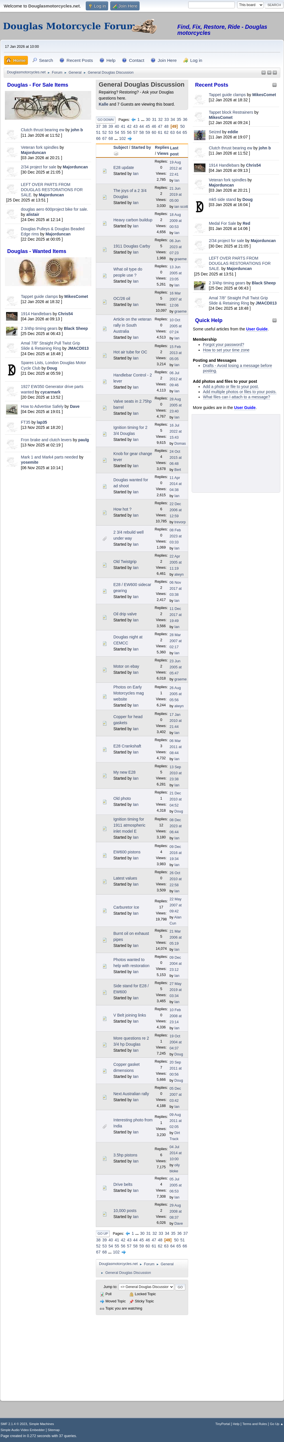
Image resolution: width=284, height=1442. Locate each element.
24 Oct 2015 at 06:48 (175, 458)
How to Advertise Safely (42, 406)
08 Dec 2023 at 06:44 (175, 826)
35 (179, 119)
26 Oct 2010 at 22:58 (175, 879)
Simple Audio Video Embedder (23, 1430)
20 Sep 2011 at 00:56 (175, 1068)
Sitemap (54, 1430)
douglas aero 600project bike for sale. (54, 209)
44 (141, 126)
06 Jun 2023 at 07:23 (175, 247)
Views (162, 153)
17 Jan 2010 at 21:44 (175, 721)
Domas (180, 444)
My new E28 (124, 772)
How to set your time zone (226, 350)
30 (148, 119)
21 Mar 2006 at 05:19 (175, 937)
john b (77, 130)
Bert (177, 470)
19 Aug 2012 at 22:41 (175, 168)
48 (166, 126)
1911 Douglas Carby (131, 246)
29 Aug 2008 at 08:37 (175, 1211)
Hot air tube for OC (130, 352)
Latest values (125, 878)
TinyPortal (222, 1424)
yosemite (30, 462)
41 (123, 126)
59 (148, 132)
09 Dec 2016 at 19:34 (175, 853)
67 (104, 138)
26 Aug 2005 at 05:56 (175, 694)
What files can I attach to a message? (236, 397)
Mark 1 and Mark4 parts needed (49, 457)
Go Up (103, 1233)
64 (178, 132)
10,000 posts (124, 1210)
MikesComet (76, 296)
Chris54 (65, 313)
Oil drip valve (125, 614)
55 (123, 132)
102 (122, 138)
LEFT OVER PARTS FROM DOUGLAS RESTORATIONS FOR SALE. (52, 189)
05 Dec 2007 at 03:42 (175, 1095)
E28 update (123, 167)
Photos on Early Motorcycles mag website (128, 693)
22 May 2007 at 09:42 (175, 905)
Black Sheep (76, 328)
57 (135, 132)
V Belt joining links (129, 1015)
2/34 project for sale (38, 167)
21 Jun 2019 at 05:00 (175, 195)
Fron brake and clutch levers (46, 439)
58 (141, 132)
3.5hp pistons (125, 1155)
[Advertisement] (48, 511)
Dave (74, 406)
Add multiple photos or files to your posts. (240, 391)
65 (185, 132)
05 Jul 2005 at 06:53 (175, 1185)
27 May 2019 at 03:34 (175, 990)
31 (154, 119)
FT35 (26, 422)
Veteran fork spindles (40, 147)
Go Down (106, 119)
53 (110, 132)
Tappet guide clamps (39, 296)
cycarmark (50, 392)
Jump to (110, 1287)
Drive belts (122, 1184)
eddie (233, 132)
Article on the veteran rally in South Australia (132, 325)
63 (172, 132)
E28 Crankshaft (127, 746)
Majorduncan (33, 152)
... (143, 119)
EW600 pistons (126, 852)
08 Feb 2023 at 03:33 (175, 536)
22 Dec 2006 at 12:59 (175, 510)
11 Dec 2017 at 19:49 (175, 615)
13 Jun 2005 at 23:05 (175, 273)
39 (110, 126)
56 (129, 132)
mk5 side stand (222, 199)
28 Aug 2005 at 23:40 (175, 405)
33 (166, 119)
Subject (120, 147)
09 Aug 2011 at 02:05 (175, 1121)
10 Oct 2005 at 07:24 (175, 326)
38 (104, 126)
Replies (162, 147)
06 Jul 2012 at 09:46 (175, 379)
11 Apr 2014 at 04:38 (175, 484)
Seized (215, 132)
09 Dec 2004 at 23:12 (175, 964)
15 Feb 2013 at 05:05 (175, 353)
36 (185, 119)
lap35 (42, 422)
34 (173, 119)
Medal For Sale (222, 223)
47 (160, 126)
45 (148, 126)
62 (166, 132)
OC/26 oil (121, 298)
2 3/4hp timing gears (39, 328)
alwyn (179, 574)
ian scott (181, 207)
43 (135, 126)
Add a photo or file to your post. (231, 386)
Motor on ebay (126, 666)
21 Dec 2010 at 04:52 (175, 799)
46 (154, 126)
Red (246, 223)
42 (129, 126)
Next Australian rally (131, 1093)
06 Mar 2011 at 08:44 (175, 747)
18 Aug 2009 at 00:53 (175, 221)
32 (160, 119)
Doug (52, 368)
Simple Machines (41, 1424)
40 (117, 126)
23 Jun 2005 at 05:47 (175, 667)
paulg (83, 439)
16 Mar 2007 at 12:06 (175, 299)
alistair (32, 214)
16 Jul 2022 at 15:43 (175, 431)
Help (236, 1424)
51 (98, 132)
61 (160, 132)
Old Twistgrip (125, 561)
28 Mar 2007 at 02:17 (175, 641)
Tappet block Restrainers (231, 112)
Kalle (103, 104)
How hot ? (122, 509)
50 (182, 126)
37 (98, 126)
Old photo (122, 798)
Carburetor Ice (126, 907)
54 (117, 132)
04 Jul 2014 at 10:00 (175, 1153)
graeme (180, 259)
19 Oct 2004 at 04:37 (175, 1042)
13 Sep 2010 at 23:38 (175, 773)
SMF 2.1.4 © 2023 (14, 1424)
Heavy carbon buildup (132, 220)
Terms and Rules (255, 1424)
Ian (135, 173)
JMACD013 (78, 348)
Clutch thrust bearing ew (43, 130)
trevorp (180, 522)
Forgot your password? (223, 344)
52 (104, 132)
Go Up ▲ (276, 1424)
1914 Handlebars (36, 313)
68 (110, 138)
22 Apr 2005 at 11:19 (175, 562)
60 (154, 132)
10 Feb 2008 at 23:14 (175, 1016)
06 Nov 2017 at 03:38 (175, 589)
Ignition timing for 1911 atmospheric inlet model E (129, 825)
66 (98, 138)
